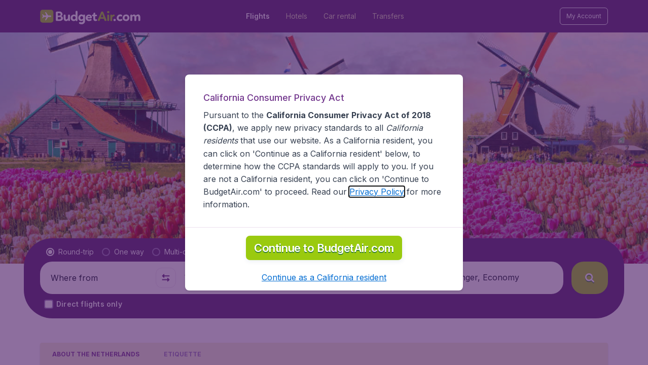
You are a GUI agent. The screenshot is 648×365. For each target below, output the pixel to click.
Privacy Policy (376, 192)
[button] (324, 277)
